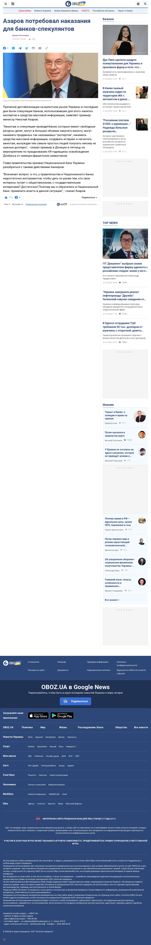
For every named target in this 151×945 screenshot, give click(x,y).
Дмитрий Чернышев (113, 461)
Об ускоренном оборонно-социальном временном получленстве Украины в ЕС (120, 563)
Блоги (100, 727)
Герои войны (24, 11)
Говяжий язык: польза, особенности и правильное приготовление (118, 583)
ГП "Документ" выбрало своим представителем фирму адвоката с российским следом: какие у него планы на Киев (125, 267)
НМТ (77, 756)
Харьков (39, 737)
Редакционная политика (36, 204)
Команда (62, 662)
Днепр (61, 737)
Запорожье (50, 737)
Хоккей (53, 746)
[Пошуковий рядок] (145, 4)
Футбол (31, 746)
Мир (42, 727)
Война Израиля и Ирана (66, 11)
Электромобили (48, 765)
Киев (30, 737)
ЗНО (70, 756)
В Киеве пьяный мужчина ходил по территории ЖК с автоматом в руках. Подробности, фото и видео (116, 94)
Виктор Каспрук (112, 550)
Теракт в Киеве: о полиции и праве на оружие (116, 415)
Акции (62, 765)
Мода (60, 804)
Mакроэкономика (56, 784)
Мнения (108, 405)
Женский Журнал (74, 804)
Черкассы (71, 737)
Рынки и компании (37, 784)
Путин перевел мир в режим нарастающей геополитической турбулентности (117, 542)
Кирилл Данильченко (114, 530)
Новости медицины (37, 794)
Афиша (31, 804)
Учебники (38, 756)
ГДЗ (30, 756)
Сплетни (41, 804)
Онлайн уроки (52, 756)
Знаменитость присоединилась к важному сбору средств (124, 73)
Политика (27, 727)
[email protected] (38, 924)
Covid (64, 794)
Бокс (61, 746)
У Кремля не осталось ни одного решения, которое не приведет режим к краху (119, 453)
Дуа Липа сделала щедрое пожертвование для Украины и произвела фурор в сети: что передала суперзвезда (122, 63)
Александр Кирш (112, 571)
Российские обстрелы (103, 11)
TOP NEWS (110, 223)
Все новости (141, 727)
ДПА (64, 756)
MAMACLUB (54, 794)
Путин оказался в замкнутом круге (115, 434)
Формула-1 (71, 746)
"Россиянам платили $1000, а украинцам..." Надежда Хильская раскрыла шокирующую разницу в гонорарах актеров (117, 126)
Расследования (87, 727)
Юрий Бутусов (111, 423)
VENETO (85, 11)
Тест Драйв (33, 765)
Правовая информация (97, 662)
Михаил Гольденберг (114, 591)
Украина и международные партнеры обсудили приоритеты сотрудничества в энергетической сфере (123, 307)
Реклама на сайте (36, 670)
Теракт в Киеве (125, 11)
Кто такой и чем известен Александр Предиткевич (121, 277)
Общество (121, 727)
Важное (108, 19)
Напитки (43, 775)
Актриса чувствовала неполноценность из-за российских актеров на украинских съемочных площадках (114, 142)
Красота (51, 804)
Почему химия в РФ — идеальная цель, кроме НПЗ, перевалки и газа (118, 522)
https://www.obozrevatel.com (102, 860)
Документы (63, 670)
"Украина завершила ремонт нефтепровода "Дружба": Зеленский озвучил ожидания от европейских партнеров (123, 295)
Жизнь (63, 727)
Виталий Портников (113, 440)
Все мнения (111, 600)
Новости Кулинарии (59, 775)
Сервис (70, 765)
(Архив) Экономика (20, 35)
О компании (33, 662)
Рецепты (32, 775)
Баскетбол (42, 746)
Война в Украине (42, 11)
